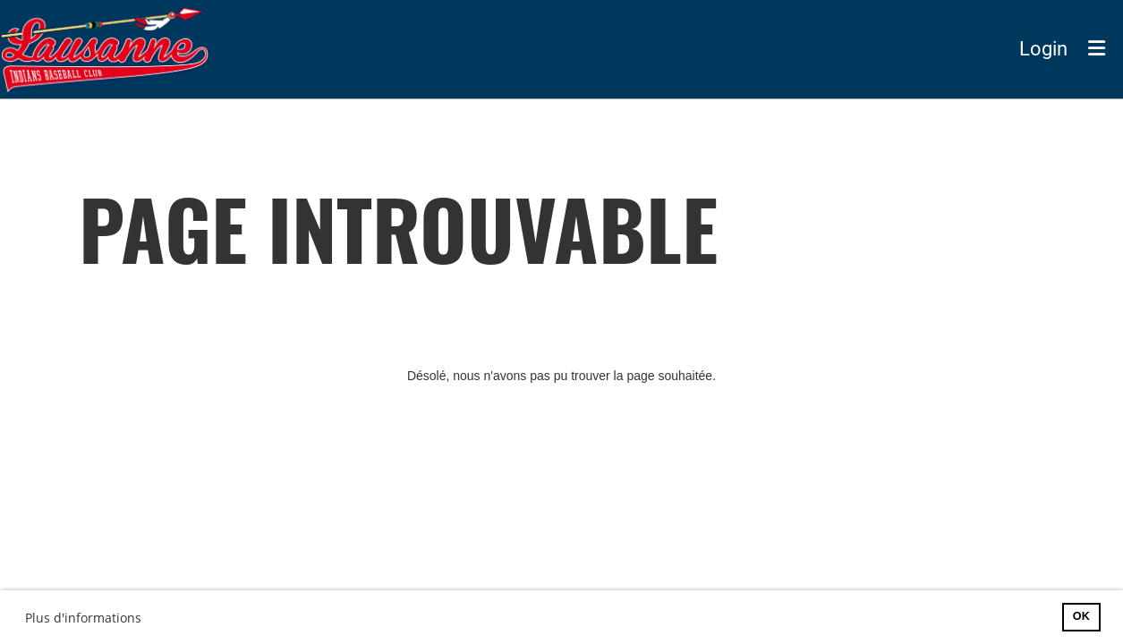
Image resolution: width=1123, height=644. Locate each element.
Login (1043, 49)
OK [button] (1081, 616)
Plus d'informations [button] (83, 617)
